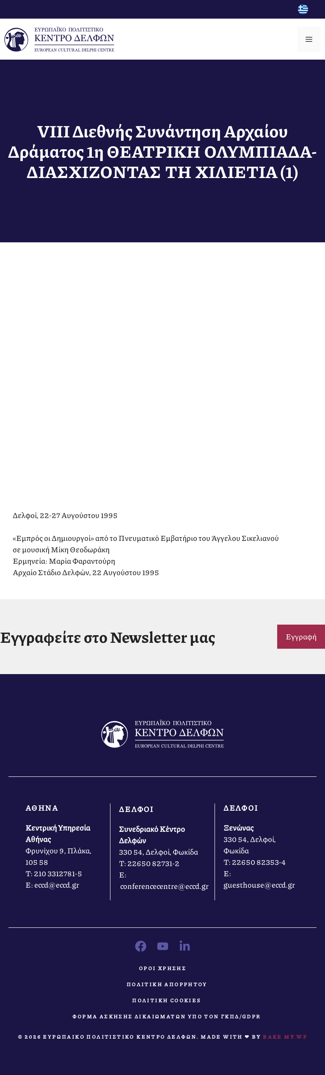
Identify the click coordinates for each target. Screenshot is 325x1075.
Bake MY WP (285, 1036)
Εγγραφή (301, 636)
